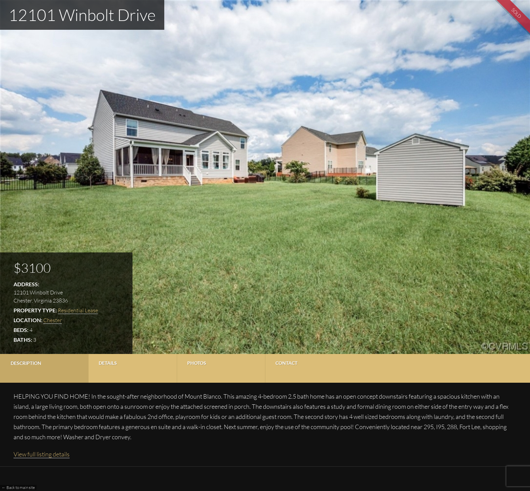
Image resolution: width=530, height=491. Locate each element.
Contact (286, 363)
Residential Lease (78, 310)
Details (108, 363)
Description (25, 363)
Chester (52, 320)
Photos (196, 363)
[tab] (44, 368)
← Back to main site (18, 487)
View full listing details (42, 454)
